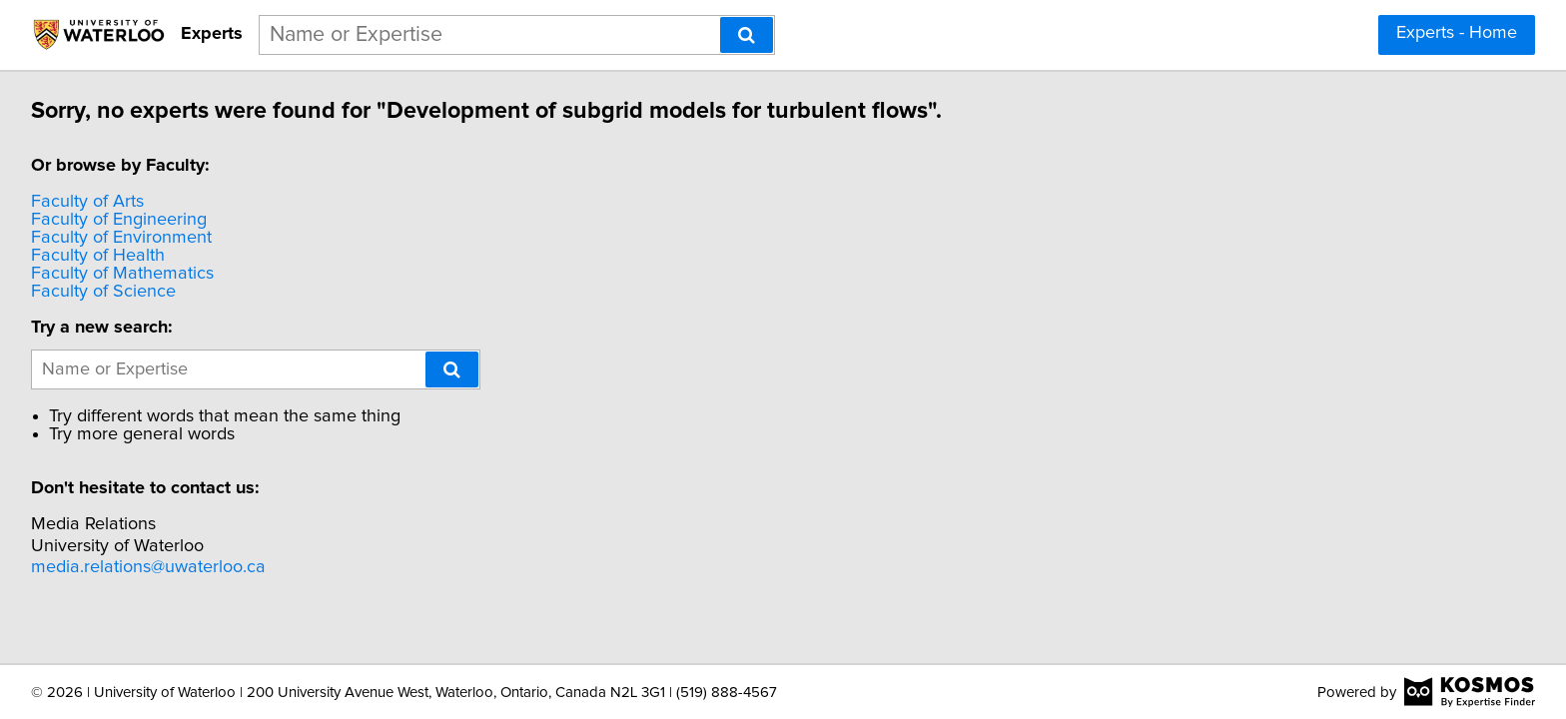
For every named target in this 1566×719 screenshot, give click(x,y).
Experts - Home (1456, 33)
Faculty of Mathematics (125, 274)
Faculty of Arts (90, 202)
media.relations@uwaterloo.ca (151, 567)
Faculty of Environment (124, 238)
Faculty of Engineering (122, 220)
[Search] (746, 35)
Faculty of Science (106, 292)
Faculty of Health (101, 256)
